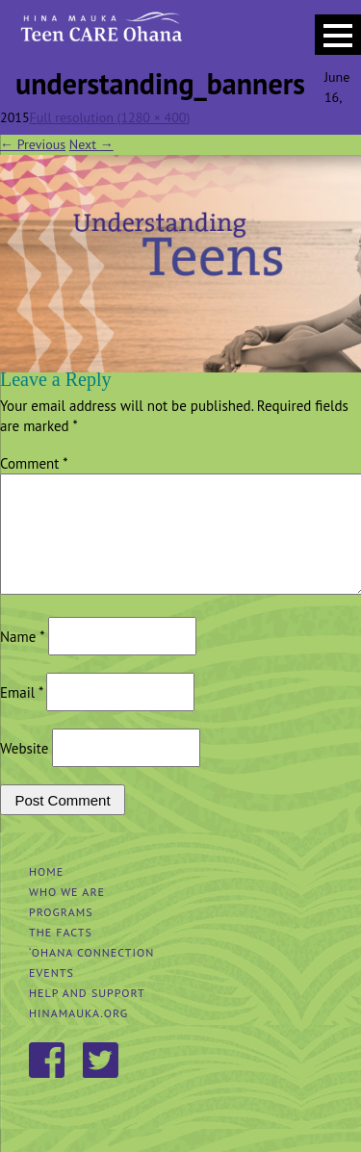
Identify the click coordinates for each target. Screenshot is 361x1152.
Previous (32, 144)
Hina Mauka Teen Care (99, 33)
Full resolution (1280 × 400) (110, 117)
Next (91, 144)
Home (46, 894)
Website (24, 771)
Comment (33, 463)
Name (22, 660)
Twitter (102, 1084)
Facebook (48, 1084)
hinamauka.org (78, 1036)
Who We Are (67, 915)
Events (51, 995)
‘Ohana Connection (91, 975)
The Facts (60, 955)
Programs (61, 935)
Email (21, 715)
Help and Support (87, 1016)
